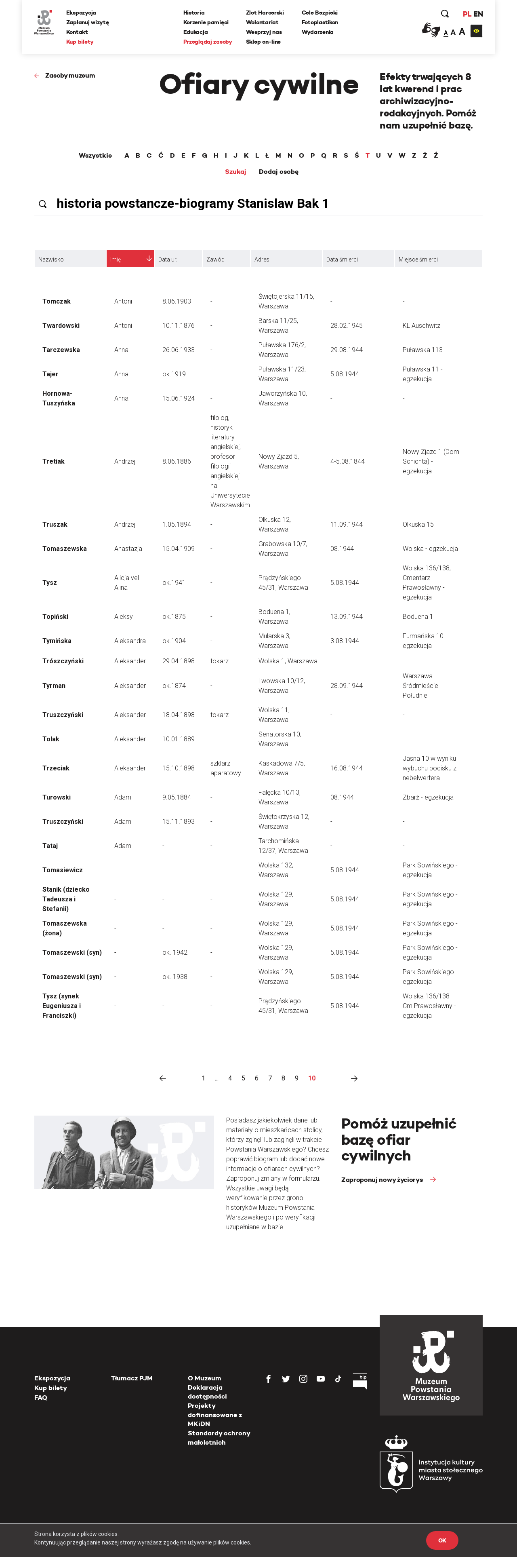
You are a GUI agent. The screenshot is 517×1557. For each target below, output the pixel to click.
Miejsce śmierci (418, 259)
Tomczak (56, 301)
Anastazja (128, 549)
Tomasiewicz (62, 870)
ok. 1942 (174, 952)
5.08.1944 (344, 374)
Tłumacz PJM (132, 1378)
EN (477, 14)
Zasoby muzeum (70, 75)
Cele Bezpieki (320, 12)
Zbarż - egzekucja (428, 797)
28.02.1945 (346, 325)
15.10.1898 (178, 768)
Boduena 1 (418, 616)
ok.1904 (174, 641)
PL (466, 14)
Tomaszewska (64, 549)
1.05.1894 (176, 524)
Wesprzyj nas (264, 32)
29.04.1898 (178, 661)
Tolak (50, 739)
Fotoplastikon (320, 22)
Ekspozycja (82, 12)
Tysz (49, 583)
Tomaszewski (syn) (72, 952)
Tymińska (56, 641)
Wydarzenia (318, 32)
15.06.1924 (178, 398)
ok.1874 (174, 686)
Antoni (123, 301)
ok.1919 (174, 374)
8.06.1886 (176, 461)
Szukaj (235, 172)
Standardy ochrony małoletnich (219, 1437)
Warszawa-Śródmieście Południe (420, 685)
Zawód (215, 259)
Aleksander (130, 661)
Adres (261, 259)
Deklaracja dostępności (207, 1392)
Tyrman (53, 686)
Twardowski (61, 325)
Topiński (55, 616)
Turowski (56, 797)
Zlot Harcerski (265, 12)
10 (311, 1078)
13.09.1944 (346, 616)
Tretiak (53, 461)
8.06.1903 (176, 301)
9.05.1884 (176, 797)
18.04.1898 (178, 715)
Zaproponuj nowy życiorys (382, 1179)
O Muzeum (204, 1378)
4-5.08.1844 (347, 461)
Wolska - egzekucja (430, 549)
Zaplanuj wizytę (88, 22)
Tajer (50, 374)
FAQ (40, 1397)
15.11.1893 (178, 821)
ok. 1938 (174, 977)
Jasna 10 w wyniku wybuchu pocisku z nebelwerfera (429, 768)
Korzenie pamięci (206, 22)
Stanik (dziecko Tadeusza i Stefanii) (66, 899)
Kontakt (77, 32)
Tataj (50, 846)
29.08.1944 (346, 350)
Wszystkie (95, 155)
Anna (121, 350)
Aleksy (123, 616)
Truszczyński (62, 715)
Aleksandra (130, 641)
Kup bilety (80, 41)
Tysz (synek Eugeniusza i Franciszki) (61, 1005)
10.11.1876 (178, 325)
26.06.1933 (178, 350)
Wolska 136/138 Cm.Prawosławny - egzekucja (429, 1005)
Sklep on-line (263, 41)
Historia (194, 12)
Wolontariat (262, 22)
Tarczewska (61, 350)
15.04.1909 (178, 549)
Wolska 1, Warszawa (287, 661)
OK (442, 1540)
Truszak (54, 524)
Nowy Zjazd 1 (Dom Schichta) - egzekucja (431, 461)
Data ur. (167, 259)
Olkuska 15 (418, 524)
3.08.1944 (344, 641)
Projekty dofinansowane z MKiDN (215, 1414)
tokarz (219, 661)
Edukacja (195, 32)
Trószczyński (63, 661)
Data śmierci (342, 259)
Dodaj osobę (278, 172)
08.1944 (342, 549)
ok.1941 (174, 583)
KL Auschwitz (421, 325)
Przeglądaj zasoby (207, 41)
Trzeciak (55, 768)
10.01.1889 (178, 739)
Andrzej (124, 461)
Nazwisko (51, 259)
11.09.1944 (346, 524)
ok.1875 (174, 616)
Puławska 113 (423, 350)
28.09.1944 (346, 686)
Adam (122, 797)
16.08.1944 (346, 768)
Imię (115, 259)
